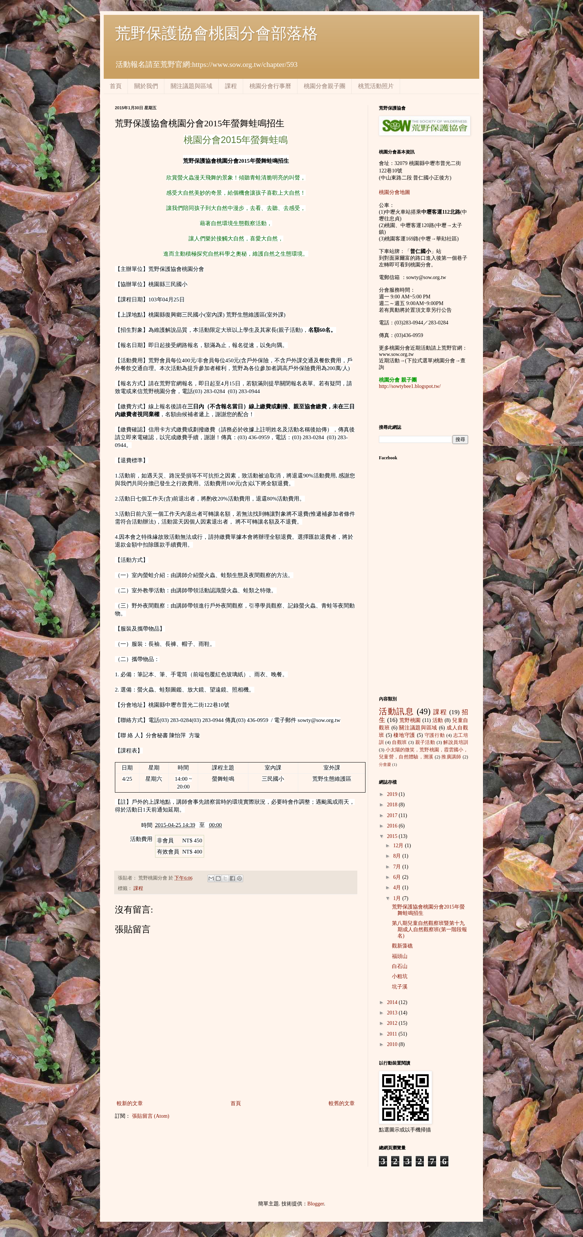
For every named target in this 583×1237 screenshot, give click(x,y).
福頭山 (400, 956)
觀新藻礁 (402, 946)
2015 (393, 836)
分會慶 (385, 764)
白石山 (400, 966)
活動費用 (141, 839)
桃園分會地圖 (394, 192)
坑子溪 (400, 987)
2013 (393, 1013)
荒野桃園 (410, 720)
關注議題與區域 (191, 86)
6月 (397, 877)
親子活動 (425, 742)
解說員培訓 (455, 742)
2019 (393, 794)
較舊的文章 (342, 1103)
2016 (393, 826)
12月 (399, 845)
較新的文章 (130, 1103)
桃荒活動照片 (376, 86)
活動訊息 (396, 711)
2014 (393, 1002)
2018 (393, 804)
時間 (146, 825)
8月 (397, 856)
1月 (397, 898)
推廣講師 (451, 757)
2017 (393, 815)
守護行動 (435, 735)
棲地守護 (404, 735)
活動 (437, 720)
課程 (231, 86)
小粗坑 (400, 976)
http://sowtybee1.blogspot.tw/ (410, 386)
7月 (397, 867)
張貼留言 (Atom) (151, 1116)
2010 (393, 1044)
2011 (393, 1034)
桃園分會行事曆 (270, 86)
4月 (397, 887)
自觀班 (399, 742)
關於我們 (146, 86)
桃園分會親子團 (324, 86)
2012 (393, 1023)
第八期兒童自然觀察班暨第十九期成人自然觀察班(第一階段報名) (429, 929)
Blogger (315, 1204)
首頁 (116, 86)
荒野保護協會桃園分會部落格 (216, 33)
